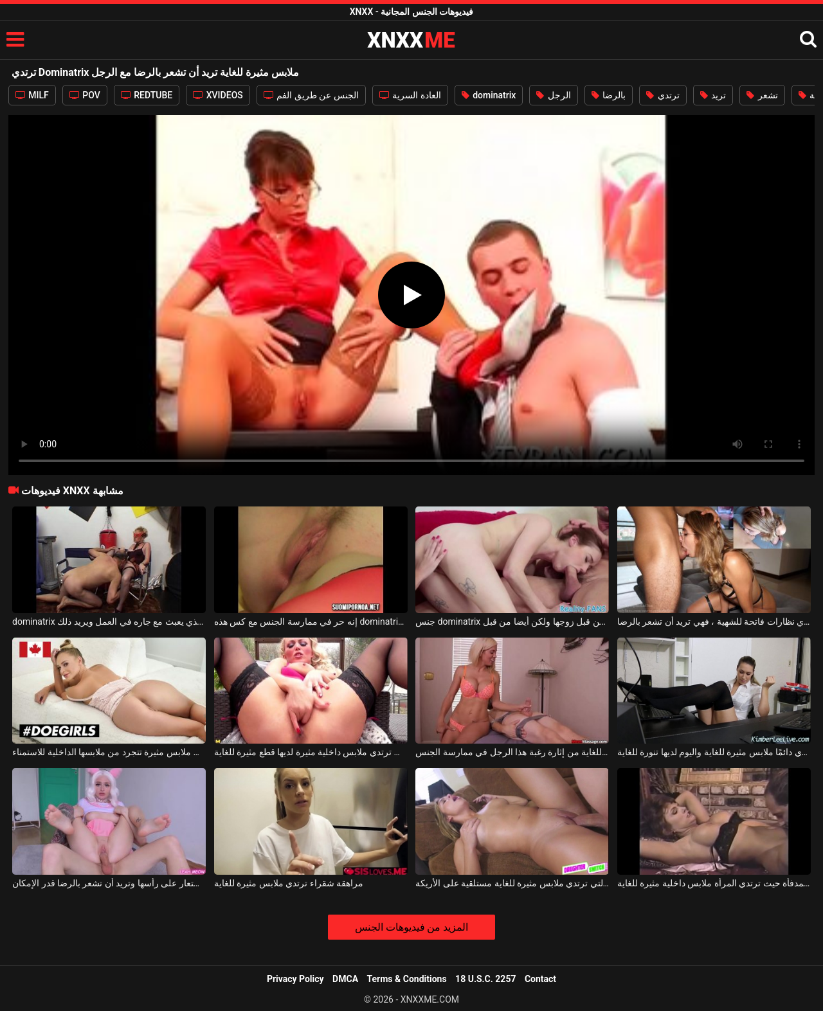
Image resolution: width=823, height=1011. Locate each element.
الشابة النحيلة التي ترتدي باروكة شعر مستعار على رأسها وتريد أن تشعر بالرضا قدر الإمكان (109, 883)
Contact (540, 979)
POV (84, 95)
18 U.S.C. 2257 (485, 979)
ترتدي (662, 95)
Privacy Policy (295, 979)
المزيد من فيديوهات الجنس (412, 927)
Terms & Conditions (407, 979)
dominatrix (489, 95)
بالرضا (609, 95)
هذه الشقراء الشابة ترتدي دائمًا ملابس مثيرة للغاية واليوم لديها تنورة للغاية (714, 752)
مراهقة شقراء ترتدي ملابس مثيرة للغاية (288, 883)
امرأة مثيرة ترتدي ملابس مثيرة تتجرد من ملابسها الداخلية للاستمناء (109, 752)
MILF (32, 95)
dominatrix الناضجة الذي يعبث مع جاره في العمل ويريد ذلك (109, 621)
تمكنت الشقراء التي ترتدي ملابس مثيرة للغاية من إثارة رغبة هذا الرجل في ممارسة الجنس (512, 752)
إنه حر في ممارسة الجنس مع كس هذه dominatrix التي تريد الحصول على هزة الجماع (311, 621)
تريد (713, 95)
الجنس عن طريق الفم (311, 95)
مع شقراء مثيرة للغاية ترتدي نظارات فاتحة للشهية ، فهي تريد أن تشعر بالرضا (714, 621)
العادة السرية (410, 95)
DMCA (345, 979)
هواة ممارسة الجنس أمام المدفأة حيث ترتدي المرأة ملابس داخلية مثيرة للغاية (714, 883)
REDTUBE (146, 95)
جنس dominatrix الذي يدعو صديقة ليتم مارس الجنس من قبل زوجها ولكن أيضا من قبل (512, 621)
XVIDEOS (218, 95)
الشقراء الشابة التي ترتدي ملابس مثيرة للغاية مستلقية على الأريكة (512, 883)
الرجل (553, 95)
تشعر (761, 95)
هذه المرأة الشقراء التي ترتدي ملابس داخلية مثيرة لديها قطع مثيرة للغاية (311, 752)
